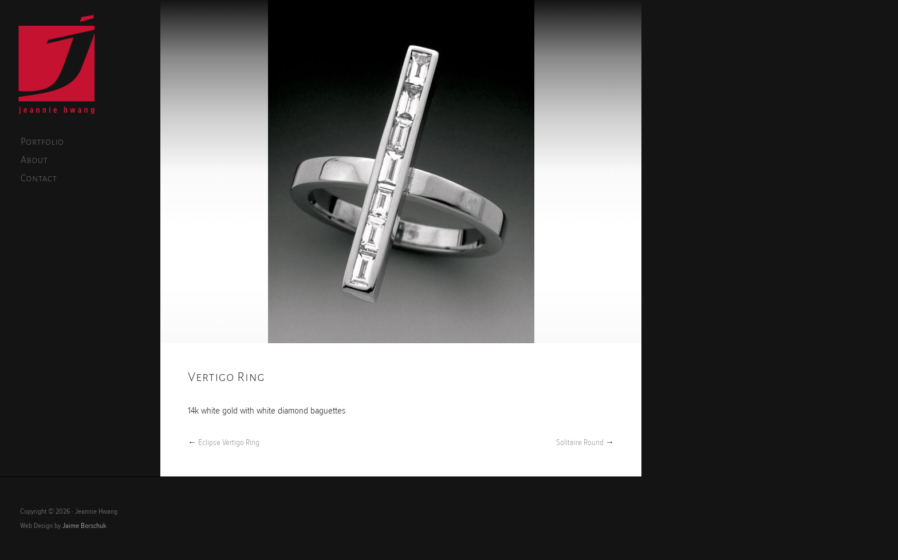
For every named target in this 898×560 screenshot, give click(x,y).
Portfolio (42, 142)
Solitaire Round (580, 442)
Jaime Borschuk (84, 525)
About (34, 160)
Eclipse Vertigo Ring (228, 442)
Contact (39, 178)
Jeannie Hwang (57, 66)
